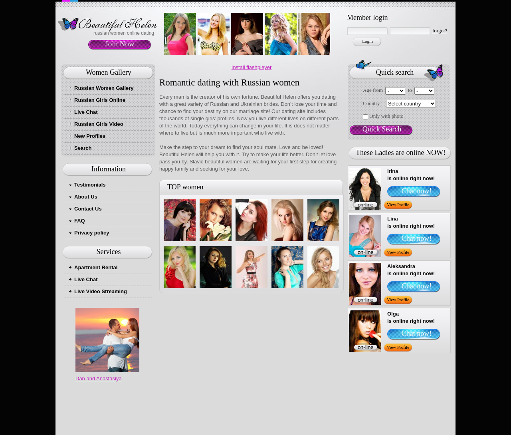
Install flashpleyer (251, 67)
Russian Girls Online (99, 100)
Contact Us (88, 209)
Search (82, 148)
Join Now (119, 44)
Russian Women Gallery (104, 88)
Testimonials (90, 185)
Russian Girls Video (98, 124)
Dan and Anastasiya (98, 378)
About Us (85, 197)
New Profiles (89, 136)
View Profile (398, 204)
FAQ (79, 221)
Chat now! (417, 191)
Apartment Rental (95, 267)
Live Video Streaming (100, 291)
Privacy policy (91, 233)
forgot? (439, 31)
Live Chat (86, 112)
